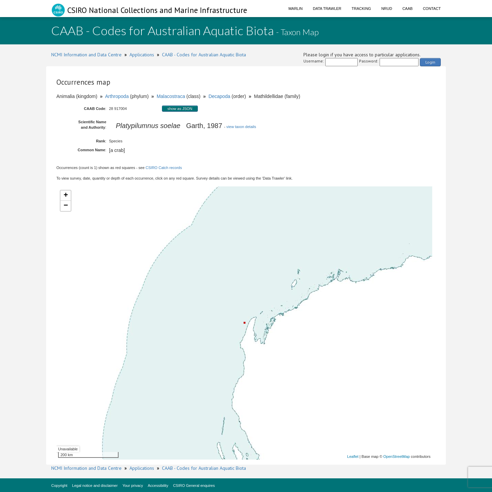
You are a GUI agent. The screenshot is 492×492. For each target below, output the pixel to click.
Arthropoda (116, 96)
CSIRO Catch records (164, 168)
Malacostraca (170, 96)
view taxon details (241, 127)
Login (430, 62)
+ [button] (66, 196)
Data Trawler (327, 8)
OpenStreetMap (396, 456)
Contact (432, 8)
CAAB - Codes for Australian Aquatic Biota (204, 55)
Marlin (295, 8)
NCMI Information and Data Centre (86, 55)
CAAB (407, 8)
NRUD (386, 8)
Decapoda (219, 96)
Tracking (361, 8)
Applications (141, 55)
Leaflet (352, 456)
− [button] (66, 206)
